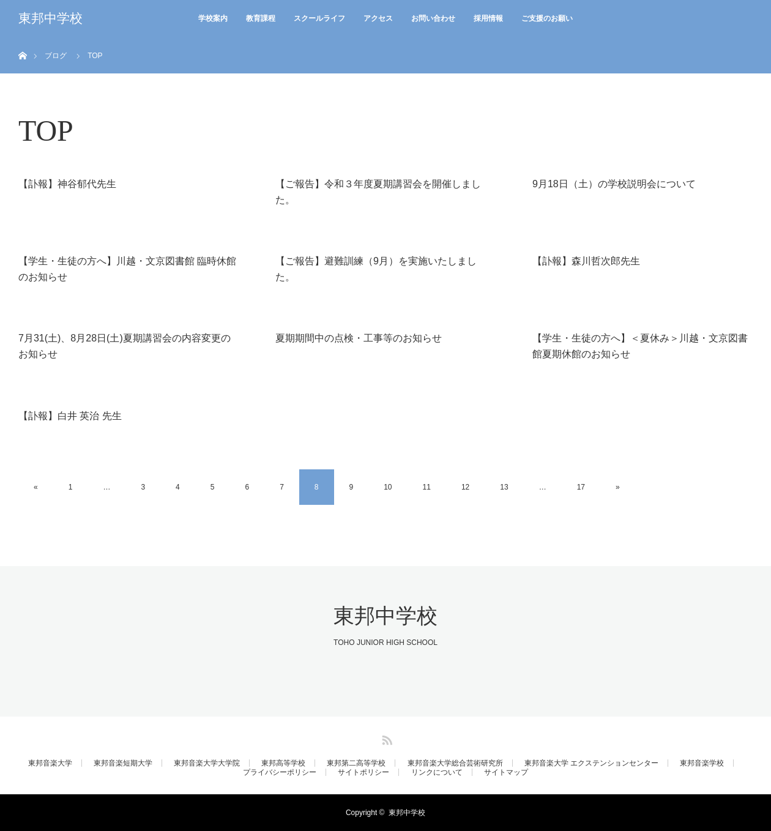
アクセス (378, 18)
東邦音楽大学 (50, 763)
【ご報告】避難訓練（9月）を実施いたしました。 (376, 269)
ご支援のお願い (547, 18)
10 (388, 487)
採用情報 (488, 18)
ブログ (56, 55)
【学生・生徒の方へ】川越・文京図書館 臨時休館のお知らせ (127, 269)
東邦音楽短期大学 (123, 763)
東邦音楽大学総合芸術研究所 (455, 763)
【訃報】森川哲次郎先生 (586, 261)
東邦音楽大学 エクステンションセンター (591, 763)
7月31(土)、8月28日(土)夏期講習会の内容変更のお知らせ (124, 346)
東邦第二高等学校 (356, 763)
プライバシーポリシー (279, 772)
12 (465, 487)
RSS (385, 738)
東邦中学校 (50, 18)
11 (427, 487)
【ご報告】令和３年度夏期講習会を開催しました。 (378, 192)
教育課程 (260, 18)
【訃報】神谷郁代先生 (67, 184)
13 (504, 487)
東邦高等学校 (283, 763)
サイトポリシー (363, 772)
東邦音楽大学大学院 (207, 763)
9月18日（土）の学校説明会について (614, 184)
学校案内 (213, 18)
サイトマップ (506, 772)
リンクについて (437, 772)
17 (581, 487)
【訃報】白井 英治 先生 (70, 416)
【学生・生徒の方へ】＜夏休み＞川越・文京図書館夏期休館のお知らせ (640, 346)
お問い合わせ (433, 18)
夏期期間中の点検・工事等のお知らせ (358, 338)
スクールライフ (319, 18)
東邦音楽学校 (702, 763)
